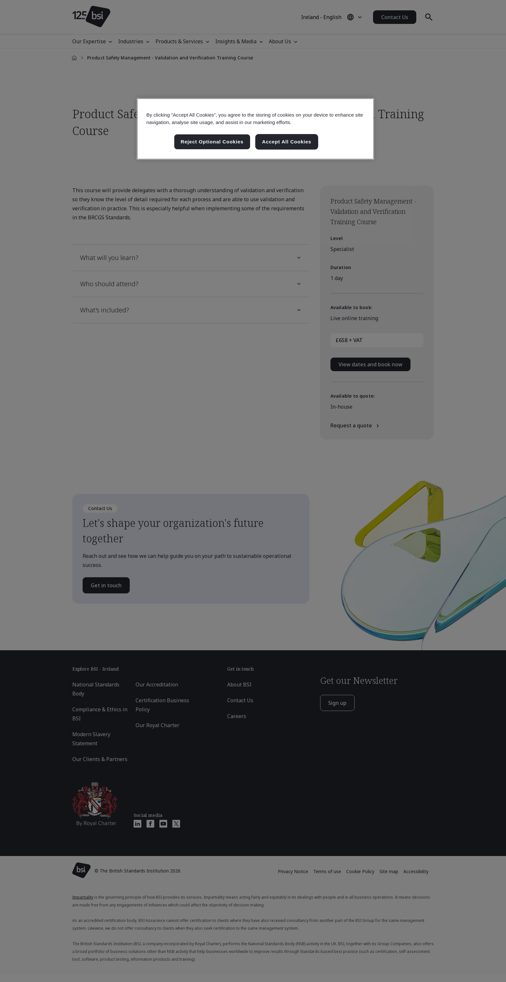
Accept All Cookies (286, 141)
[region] (255, 129)
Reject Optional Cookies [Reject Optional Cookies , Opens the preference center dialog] (212, 141)
